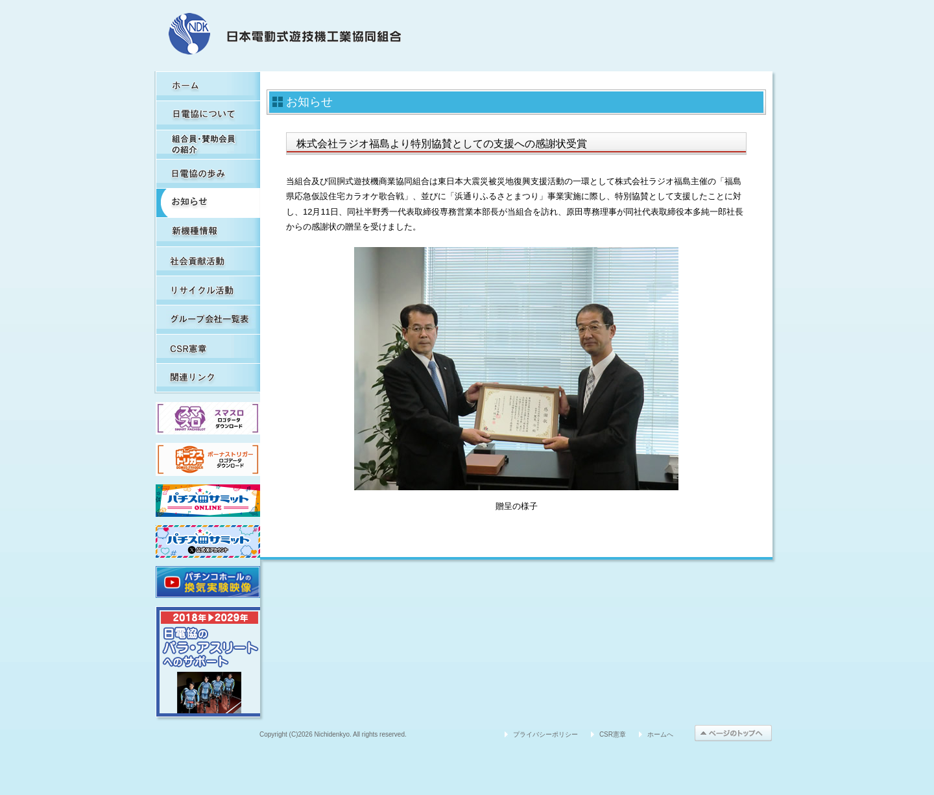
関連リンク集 (208, 377)
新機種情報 (208, 231)
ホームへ (660, 734)
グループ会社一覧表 (208, 319)
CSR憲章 (208, 348)
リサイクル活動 (208, 290)
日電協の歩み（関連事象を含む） (208, 173)
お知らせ (208, 202)
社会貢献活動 (208, 261)
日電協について (208, 115)
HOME (208, 86)
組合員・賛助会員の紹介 (208, 144)
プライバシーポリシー (545, 734)
